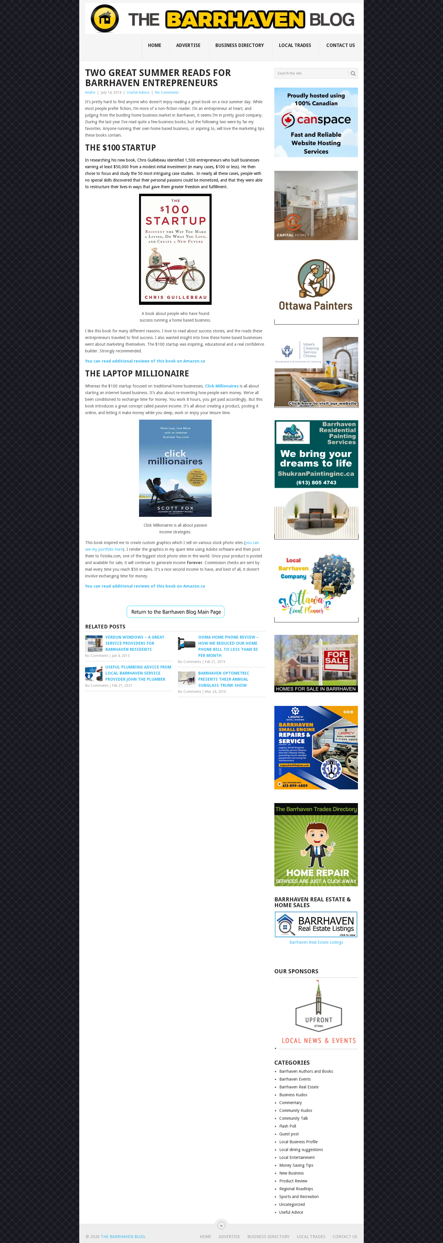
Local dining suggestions (301, 1149)
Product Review (293, 1181)
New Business (291, 1173)
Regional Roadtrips (296, 1188)
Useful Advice (138, 92)
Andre (90, 92)
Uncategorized (292, 1204)
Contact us (340, 45)
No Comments (167, 92)
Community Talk (293, 1118)
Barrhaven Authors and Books (306, 1071)
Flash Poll (287, 1126)
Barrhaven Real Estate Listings (316, 942)
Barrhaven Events (295, 1079)
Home (154, 45)
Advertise (188, 45)
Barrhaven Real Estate (298, 1087)
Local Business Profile (298, 1141)
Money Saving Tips (296, 1165)
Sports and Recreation (299, 1196)
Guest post (289, 1134)
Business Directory (239, 45)
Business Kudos (293, 1094)
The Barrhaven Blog (123, 1236)
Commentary (290, 1102)
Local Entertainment (297, 1157)
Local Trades (295, 45)
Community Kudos (295, 1110)
